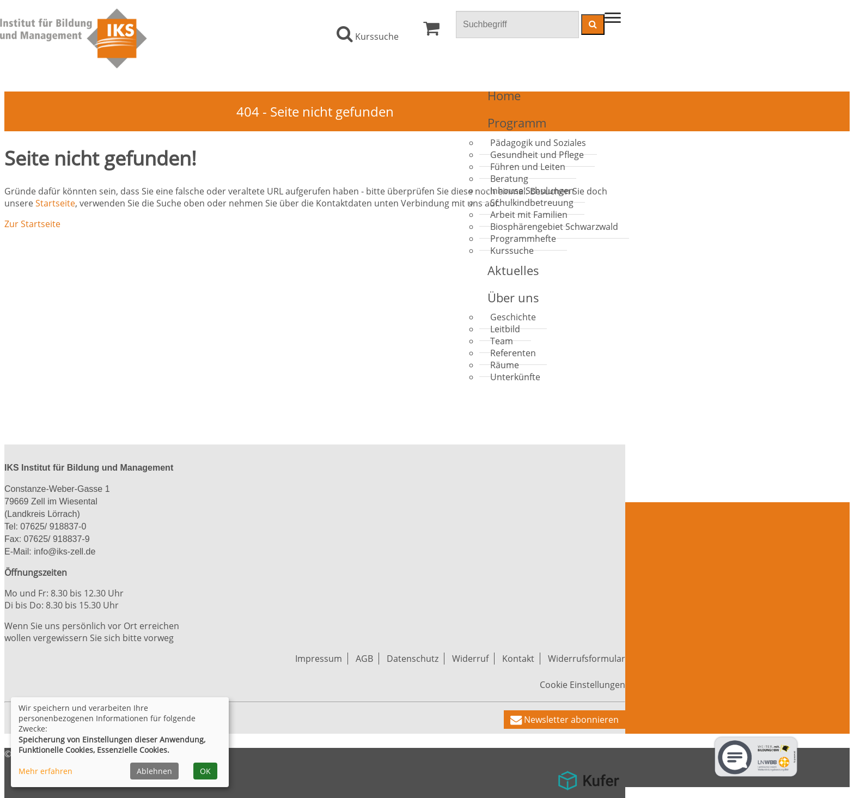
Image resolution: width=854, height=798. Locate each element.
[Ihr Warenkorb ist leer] (431, 31)
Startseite (55, 203)
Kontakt (518, 659)
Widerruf (470, 659)
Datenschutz (412, 659)
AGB (364, 659)
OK (205, 771)
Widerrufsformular (586, 659)
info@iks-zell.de (64, 551)
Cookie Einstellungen (582, 685)
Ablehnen (154, 771)
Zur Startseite (32, 224)
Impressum (318, 659)
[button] (564, 719)
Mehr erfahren (45, 771)
